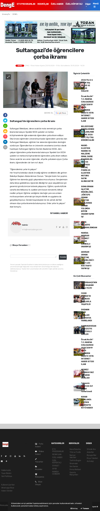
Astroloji (90, 461)
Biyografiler (91, 455)
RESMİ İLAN (43, 4)
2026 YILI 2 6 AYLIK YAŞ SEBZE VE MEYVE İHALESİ (87, 85)
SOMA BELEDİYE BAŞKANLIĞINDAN (89, 225)
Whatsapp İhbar (7, 488)
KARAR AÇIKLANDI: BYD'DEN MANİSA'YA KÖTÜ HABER (87, 402)
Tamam (85, 508)
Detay (74, 508)
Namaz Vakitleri (73, 456)
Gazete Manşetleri (74, 473)
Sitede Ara (91, 449)
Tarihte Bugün (75, 460)
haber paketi (5, 508)
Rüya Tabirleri (92, 458)
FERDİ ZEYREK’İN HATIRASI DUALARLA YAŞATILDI (86, 298)
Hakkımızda (6, 470)
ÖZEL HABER (57, 4)
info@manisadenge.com (32, 229)
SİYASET (55, 466)
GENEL (15, 14)
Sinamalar (74, 463)
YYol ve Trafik (75, 452)
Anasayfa (6, 14)
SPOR (54, 469)
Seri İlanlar (74, 466)
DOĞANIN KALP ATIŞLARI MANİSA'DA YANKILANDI (86, 315)
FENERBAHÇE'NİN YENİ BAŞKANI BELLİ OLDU (89, 285)
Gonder (63, 257)
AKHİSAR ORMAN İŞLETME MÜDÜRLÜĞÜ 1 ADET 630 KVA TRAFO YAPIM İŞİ (87, 260)
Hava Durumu (75, 449)
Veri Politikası (6, 476)
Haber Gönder (7, 491)
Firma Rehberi (75, 469)
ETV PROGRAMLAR (26, 4)
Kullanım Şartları (8, 485)
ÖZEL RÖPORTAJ (74, 4)
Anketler (90, 452)
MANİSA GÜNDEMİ (56, 473)
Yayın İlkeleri (6, 473)
